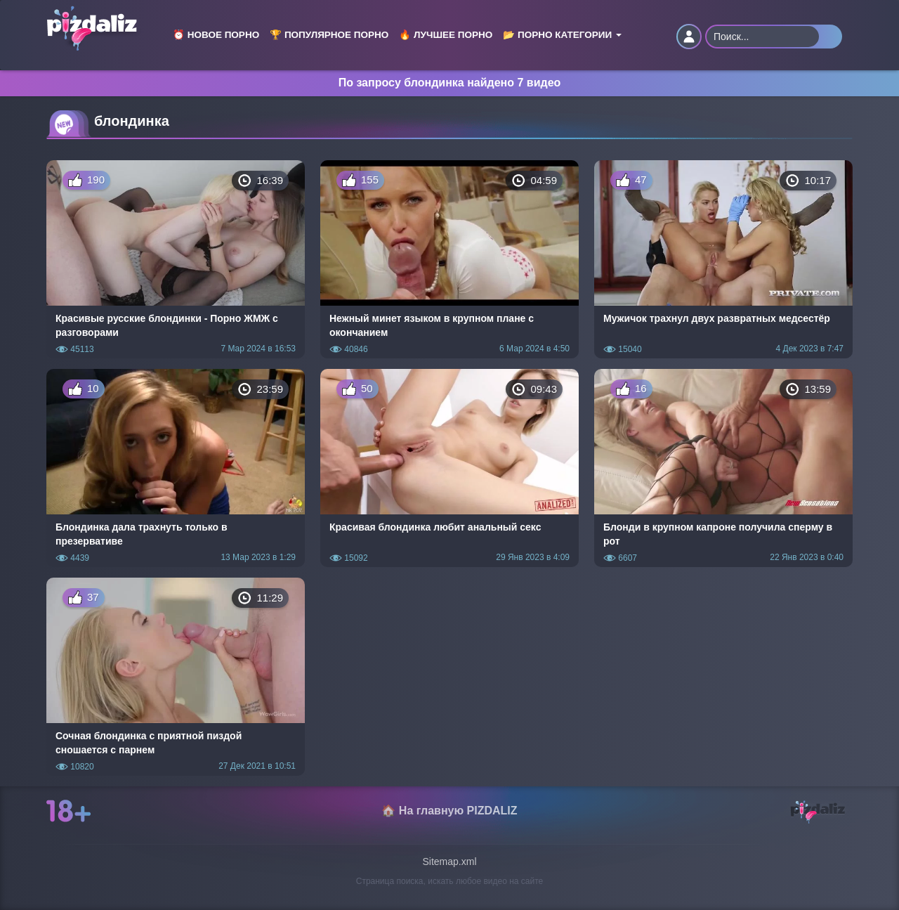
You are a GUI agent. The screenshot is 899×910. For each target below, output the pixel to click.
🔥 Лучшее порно (445, 35)
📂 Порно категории (562, 35)
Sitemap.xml (449, 861)
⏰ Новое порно (216, 35)
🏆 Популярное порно (329, 35)
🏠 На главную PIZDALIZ (449, 811)
